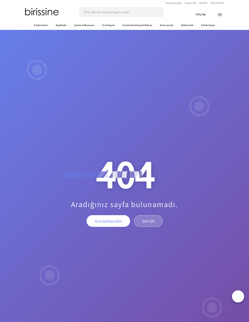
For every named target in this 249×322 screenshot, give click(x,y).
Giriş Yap (197, 14)
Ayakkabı (61, 25)
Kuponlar (190, 3)
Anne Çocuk (166, 25)
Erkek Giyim (208, 25)
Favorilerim (217, 3)
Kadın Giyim (41, 25)
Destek (203, 3)
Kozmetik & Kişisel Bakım (137, 25)
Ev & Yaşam (108, 25)
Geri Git (148, 221)
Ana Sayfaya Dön (108, 221)
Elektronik (187, 25)
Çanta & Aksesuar (84, 25)
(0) (216, 14)
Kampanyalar (174, 3)
